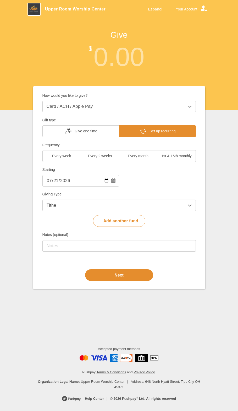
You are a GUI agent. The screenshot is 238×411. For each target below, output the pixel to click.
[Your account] (191, 9)
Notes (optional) (55, 235)
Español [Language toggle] (155, 9)
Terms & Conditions (111, 372)
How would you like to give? (65, 95)
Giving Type (52, 194)
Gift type (49, 120)
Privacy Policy (144, 372)
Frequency (51, 145)
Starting (48, 169)
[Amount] (119, 57)
